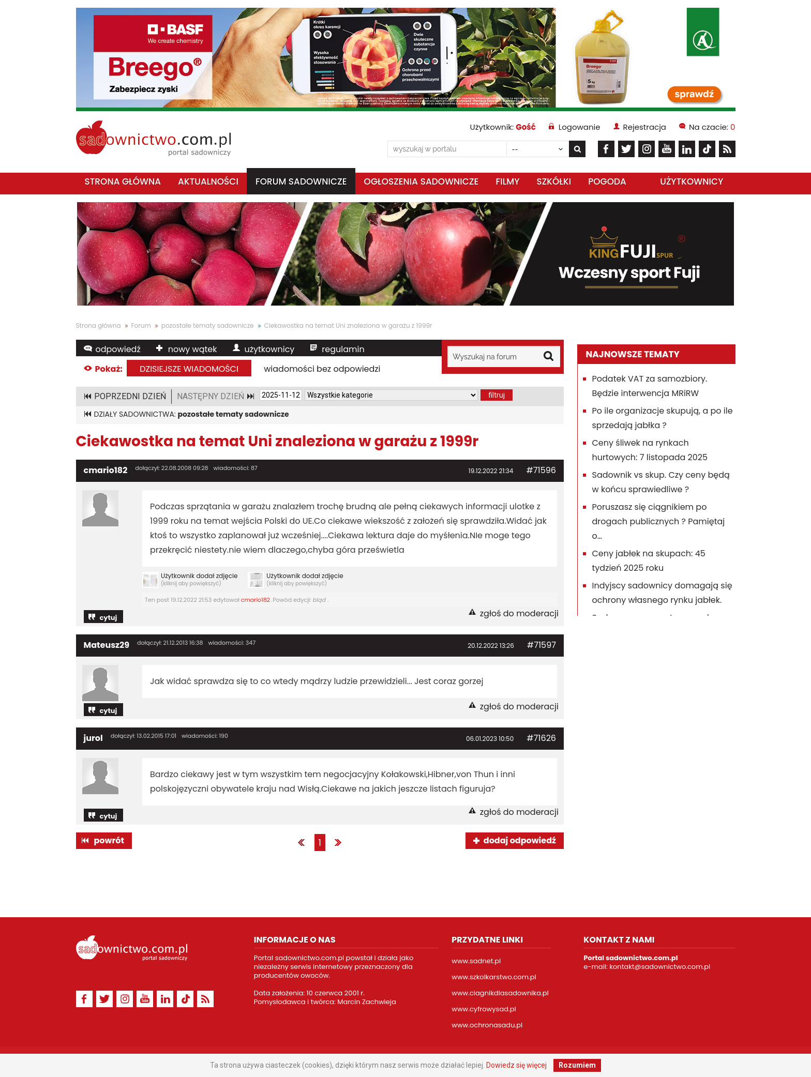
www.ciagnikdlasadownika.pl (500, 993)
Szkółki (553, 181)
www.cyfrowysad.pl (484, 1009)
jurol (93, 738)
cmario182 (106, 470)
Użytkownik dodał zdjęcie (189, 580)
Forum (141, 325)
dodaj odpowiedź (520, 840)
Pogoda (607, 181)
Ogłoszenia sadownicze (421, 181)
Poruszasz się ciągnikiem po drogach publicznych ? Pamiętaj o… (658, 521)
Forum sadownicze (301, 181)
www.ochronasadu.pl (487, 1025)
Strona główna (123, 181)
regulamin (343, 349)
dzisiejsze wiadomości (189, 369)
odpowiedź (118, 349)
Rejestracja (644, 127)
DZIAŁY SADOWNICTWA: (191, 414)
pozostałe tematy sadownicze (207, 325)
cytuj (108, 618)
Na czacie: (712, 127)
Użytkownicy (691, 181)
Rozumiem (577, 1065)
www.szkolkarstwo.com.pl (494, 977)
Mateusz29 (107, 645)
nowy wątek (192, 349)
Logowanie (579, 127)
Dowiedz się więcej (516, 1065)
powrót (109, 840)
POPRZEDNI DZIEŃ (130, 396)
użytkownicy (270, 349)
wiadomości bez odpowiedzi (322, 369)
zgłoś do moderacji (519, 613)
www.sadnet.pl (476, 961)
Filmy (507, 181)
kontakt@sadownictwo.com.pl (659, 967)
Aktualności (208, 181)
